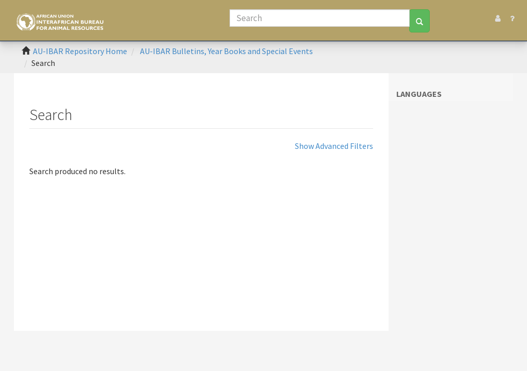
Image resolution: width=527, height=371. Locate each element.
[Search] (320, 18)
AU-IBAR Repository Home (80, 51)
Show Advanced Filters (334, 146)
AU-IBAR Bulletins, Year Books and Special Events (226, 51)
